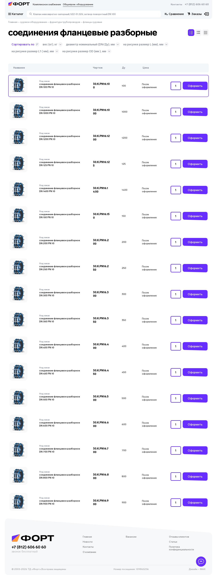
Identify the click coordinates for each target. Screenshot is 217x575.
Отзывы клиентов (179, 537)
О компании (89, 552)
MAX (202, 569)
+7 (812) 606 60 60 (197, 4)
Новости (88, 542)
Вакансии (131, 537)
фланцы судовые (92, 22)
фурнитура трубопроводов (65, 22)
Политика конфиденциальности (181, 548)
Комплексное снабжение (47, 4)
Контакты (176, 4)
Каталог (15, 14)
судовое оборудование (33, 22)
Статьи (173, 542)
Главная (12, 22)
